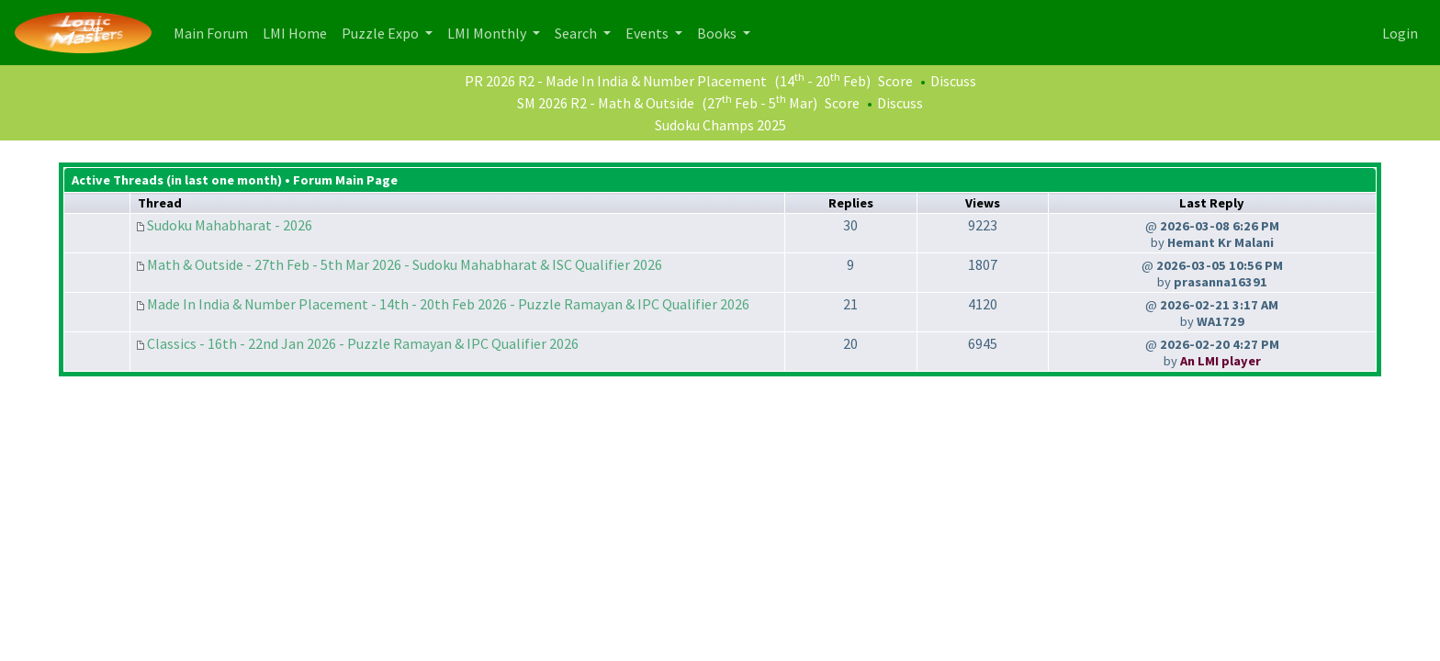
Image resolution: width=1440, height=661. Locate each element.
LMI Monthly (488, 33)
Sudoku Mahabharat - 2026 (229, 225)
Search (577, 33)
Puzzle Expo (382, 33)
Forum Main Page (345, 180)
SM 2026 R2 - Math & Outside (605, 103)
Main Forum (214, 31)
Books (718, 33)
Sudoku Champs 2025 (720, 125)
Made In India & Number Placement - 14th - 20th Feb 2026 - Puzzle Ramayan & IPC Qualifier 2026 (448, 304)
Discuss (953, 81)
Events (648, 33)
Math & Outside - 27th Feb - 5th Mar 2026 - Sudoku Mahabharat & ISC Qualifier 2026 (404, 264)
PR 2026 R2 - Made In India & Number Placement (616, 81)
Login (1400, 33)
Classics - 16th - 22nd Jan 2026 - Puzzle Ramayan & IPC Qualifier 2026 (363, 343)
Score (895, 81)
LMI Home (298, 31)
